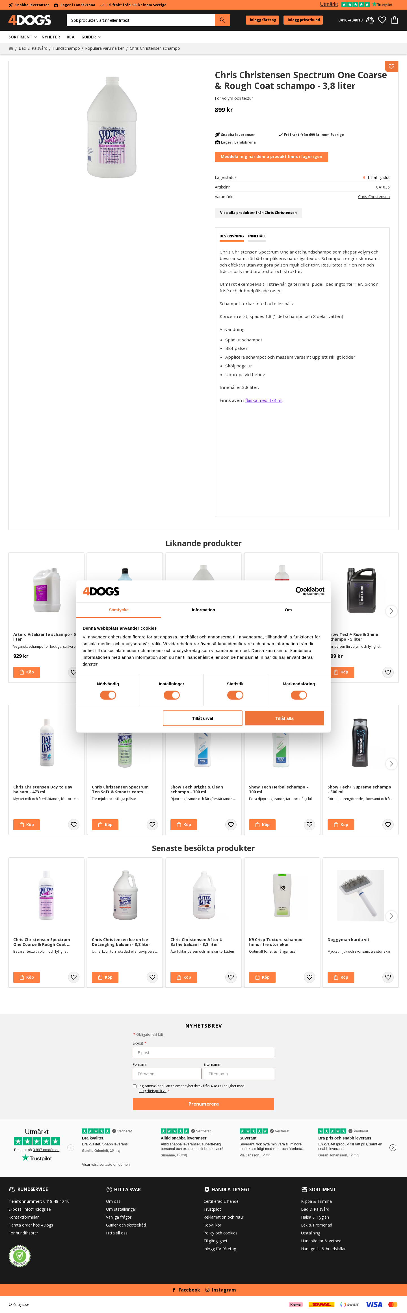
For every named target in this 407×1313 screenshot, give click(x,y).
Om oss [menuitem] (113, 1201)
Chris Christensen (374, 197)
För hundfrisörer (23, 1233)
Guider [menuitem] (88, 37)
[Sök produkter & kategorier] (141, 20)
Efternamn (212, 1064)
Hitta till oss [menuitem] (116, 1233)
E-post (139, 1043)
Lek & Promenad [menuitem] (316, 1225)
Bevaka (271, 157)
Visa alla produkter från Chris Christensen (258, 212)
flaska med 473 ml (263, 400)
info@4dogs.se (37, 1209)
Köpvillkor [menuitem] (212, 1225)
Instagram (224, 1290)
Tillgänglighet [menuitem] (216, 1240)
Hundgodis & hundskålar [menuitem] (323, 1248)
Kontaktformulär (23, 1217)
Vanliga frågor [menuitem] (118, 1217)
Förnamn (140, 1064)
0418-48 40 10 (56, 1201)
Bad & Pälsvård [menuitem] (315, 1209)
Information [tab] (203, 609)
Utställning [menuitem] (310, 1233)
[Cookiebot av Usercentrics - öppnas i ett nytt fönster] (299, 591)
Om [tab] (288, 609)
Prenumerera (204, 1104)
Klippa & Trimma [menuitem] (316, 1201)
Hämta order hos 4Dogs (30, 1225)
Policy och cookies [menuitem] (220, 1233)
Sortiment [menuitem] (20, 37)
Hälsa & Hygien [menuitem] (315, 1217)
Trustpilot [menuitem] (212, 1209)
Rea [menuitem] (70, 37)
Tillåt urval (202, 718)
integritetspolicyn (152, 1090)
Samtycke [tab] (119, 609)
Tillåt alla (284, 718)
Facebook (189, 1290)
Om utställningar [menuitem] (121, 1209)
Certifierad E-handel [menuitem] (221, 1201)
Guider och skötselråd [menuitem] (126, 1225)
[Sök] (222, 20)
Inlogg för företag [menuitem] (220, 1248)
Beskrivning (232, 236)
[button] (382, 20)
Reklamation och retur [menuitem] (224, 1217)
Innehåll (257, 236)
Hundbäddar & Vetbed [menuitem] (321, 1240)
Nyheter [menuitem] (51, 37)
